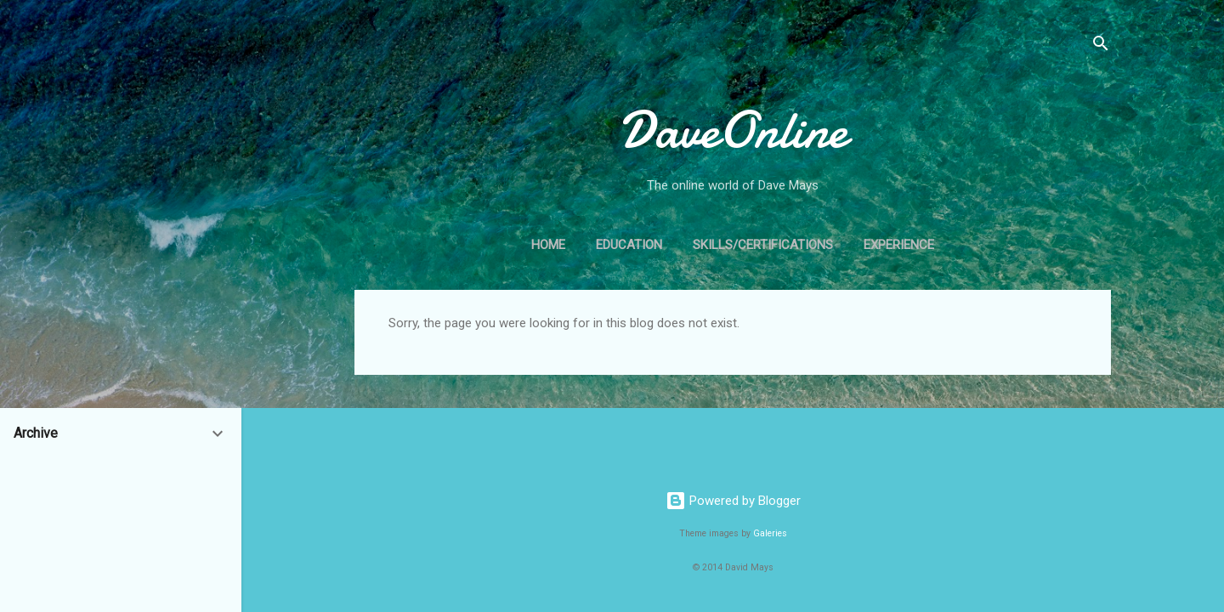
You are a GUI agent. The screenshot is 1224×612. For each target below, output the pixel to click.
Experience (899, 244)
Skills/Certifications (763, 244)
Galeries (770, 533)
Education (629, 244)
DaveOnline (733, 130)
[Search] (1101, 46)
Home (548, 244)
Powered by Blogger (733, 500)
